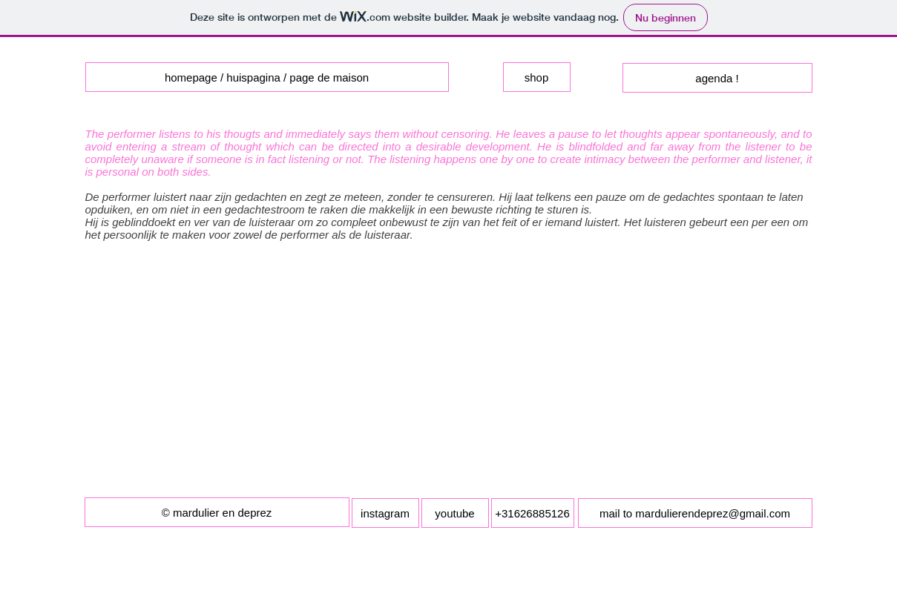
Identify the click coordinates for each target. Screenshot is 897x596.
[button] (217, 512)
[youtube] (455, 513)
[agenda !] (717, 78)
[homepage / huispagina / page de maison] (267, 77)
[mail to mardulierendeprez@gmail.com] (695, 513)
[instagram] (385, 513)
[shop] (537, 77)
